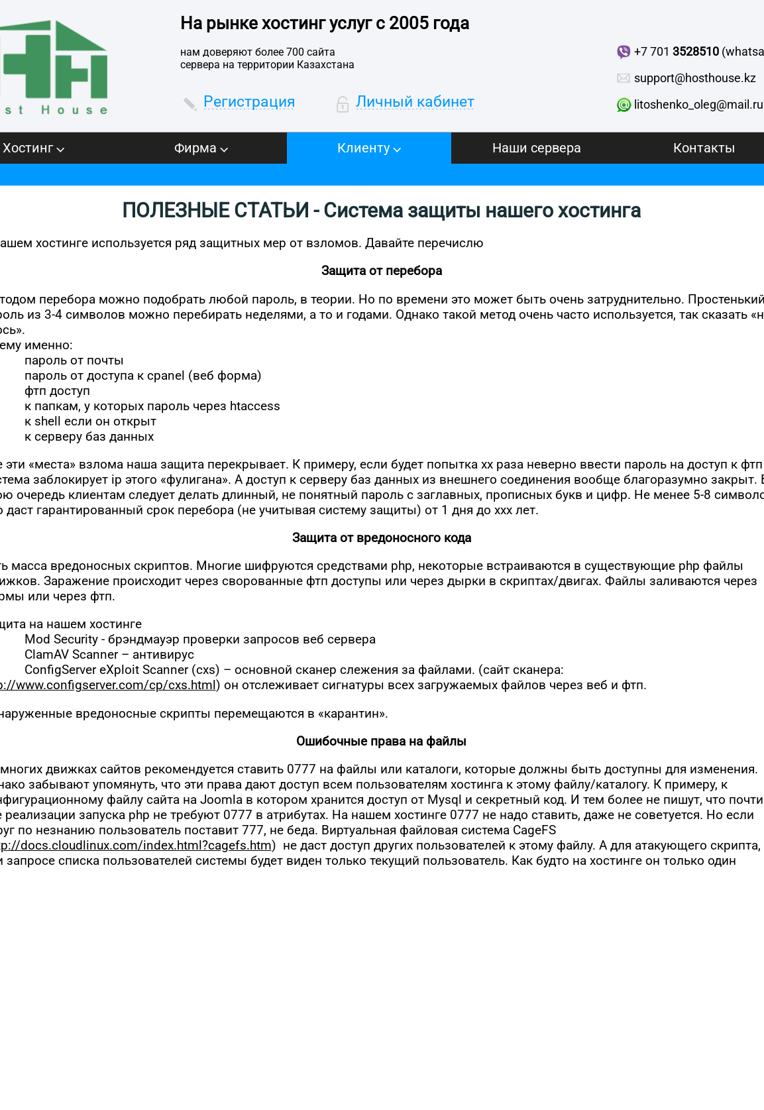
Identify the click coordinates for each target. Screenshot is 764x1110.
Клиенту (369, 148)
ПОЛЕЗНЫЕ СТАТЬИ (215, 210)
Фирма (201, 148)
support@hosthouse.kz (695, 78)
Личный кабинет (415, 102)
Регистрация (249, 102)
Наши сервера (536, 148)
